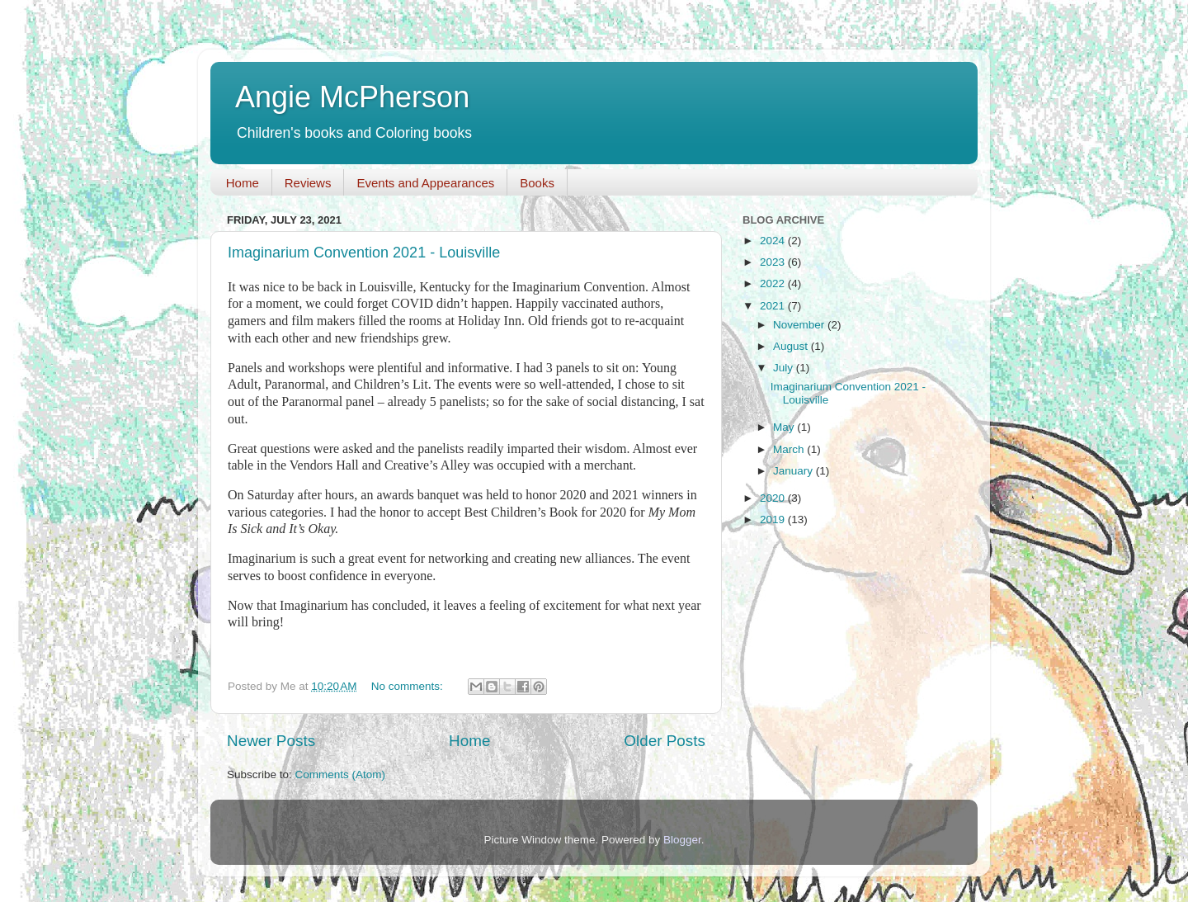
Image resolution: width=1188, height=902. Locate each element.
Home (242, 183)
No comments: (408, 686)
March (790, 449)
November (800, 325)
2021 (774, 306)
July (784, 367)
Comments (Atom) (340, 774)
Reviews (308, 183)
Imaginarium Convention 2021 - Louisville (364, 252)
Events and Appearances (425, 183)
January (794, 471)
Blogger (682, 840)
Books (537, 183)
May (785, 427)
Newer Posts (271, 740)
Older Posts (664, 740)
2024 (774, 240)
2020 (774, 498)
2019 (774, 519)
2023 (774, 262)
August (792, 346)
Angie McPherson (352, 97)
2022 (774, 283)
